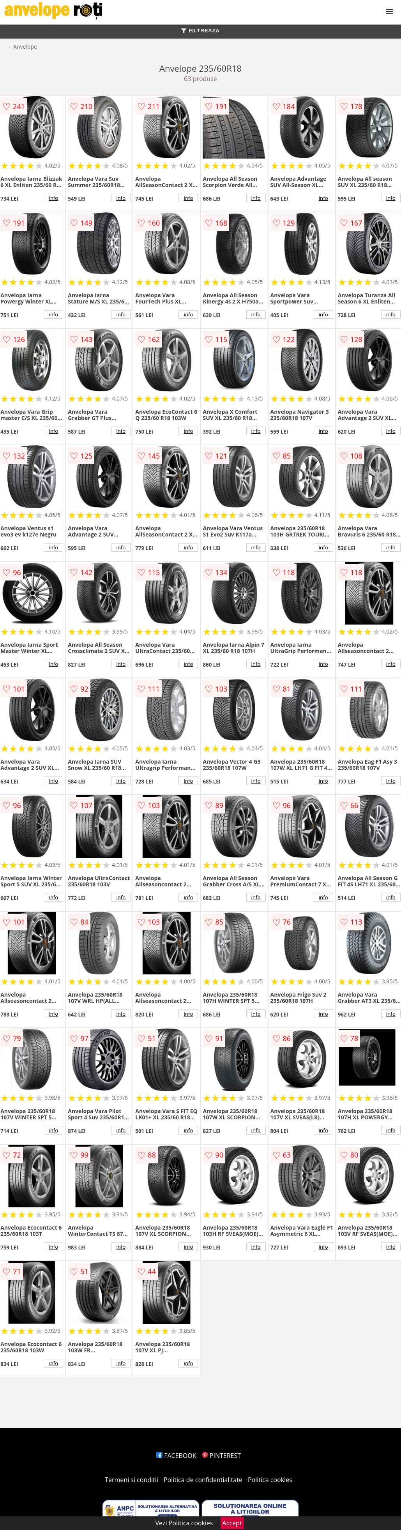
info (53, 197)
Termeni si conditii (131, 1479)
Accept (232, 1523)
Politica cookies (270, 1479)
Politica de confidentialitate (203, 1479)
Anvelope (25, 46)
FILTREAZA (200, 31)
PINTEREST (221, 1455)
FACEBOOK (176, 1455)
